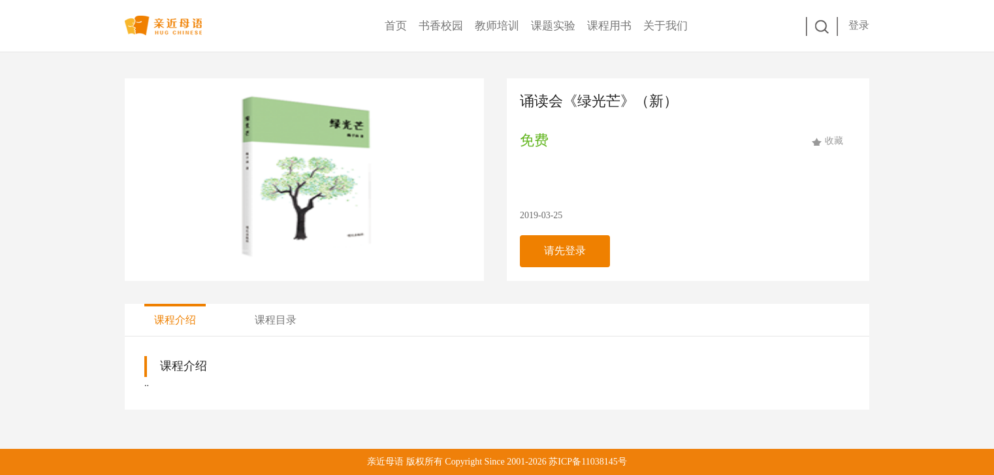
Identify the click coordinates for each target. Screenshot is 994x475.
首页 (396, 26)
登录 (858, 25)
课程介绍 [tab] (175, 319)
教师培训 (497, 26)
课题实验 (553, 26)
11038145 (599, 462)
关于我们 (665, 26)
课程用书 (609, 26)
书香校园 (441, 26)
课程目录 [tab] (276, 319)
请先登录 (565, 250)
